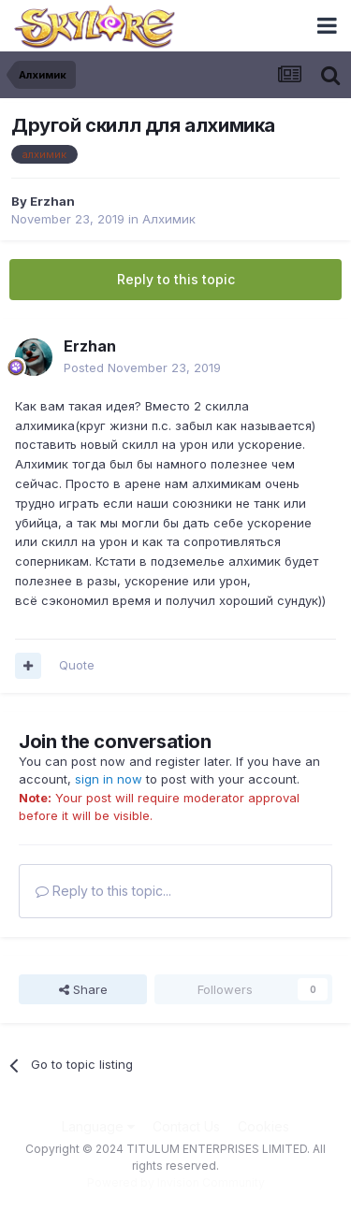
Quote (77, 664)
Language (98, 1126)
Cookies (263, 1126)
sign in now (108, 778)
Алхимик (169, 218)
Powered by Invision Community (176, 1182)
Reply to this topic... (103, 891)
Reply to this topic (176, 279)
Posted (142, 367)
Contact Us (186, 1126)
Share (83, 989)
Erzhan (52, 201)
